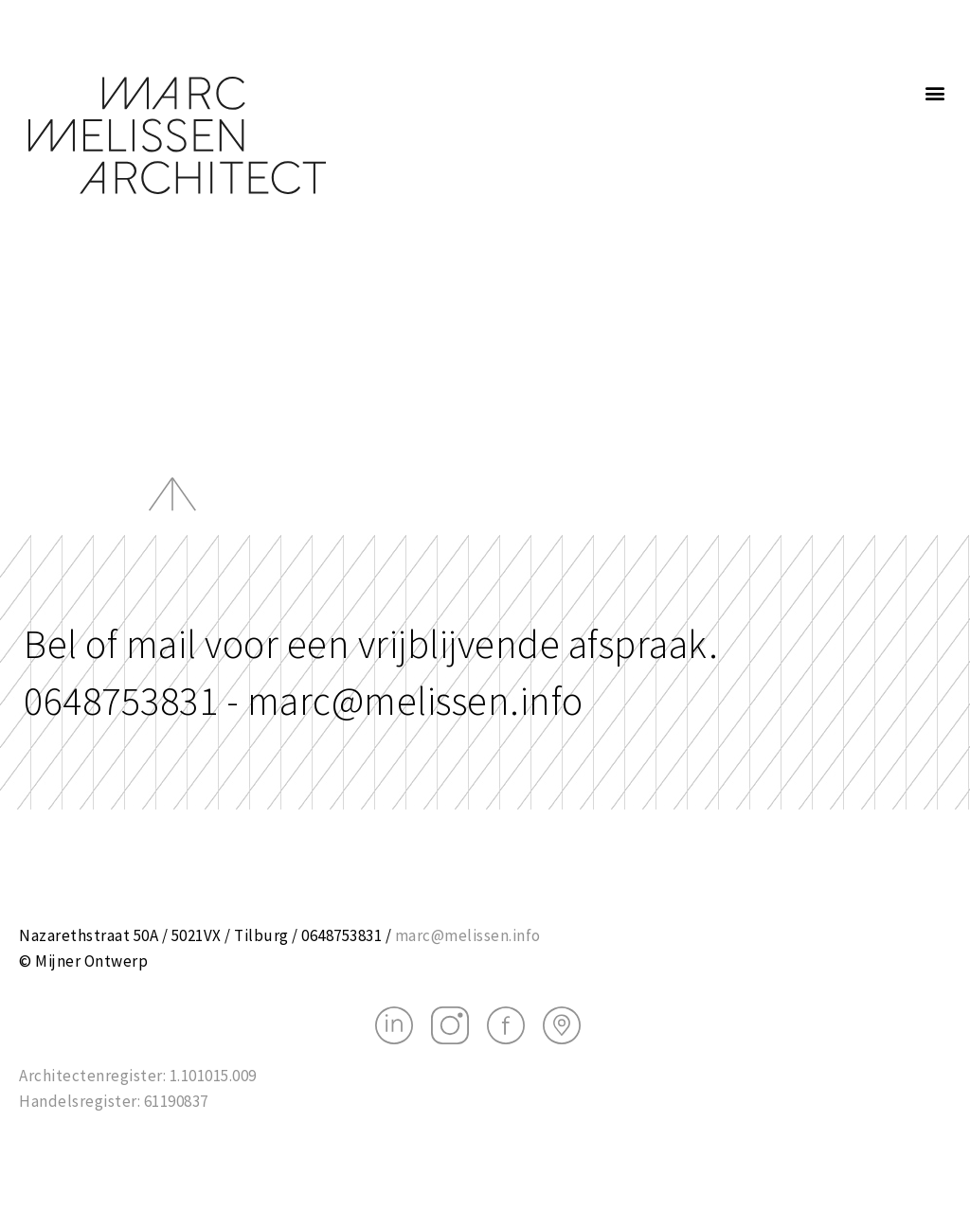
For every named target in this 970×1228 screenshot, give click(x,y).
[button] (936, 92)
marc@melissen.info (468, 935)
